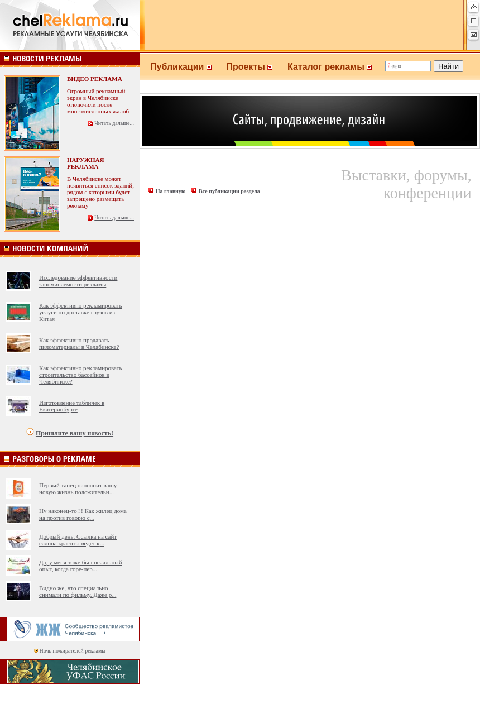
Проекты (256, 66)
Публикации (188, 66)
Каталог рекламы (334, 66)
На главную (171, 191)
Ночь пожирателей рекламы (72, 651)
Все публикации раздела (229, 191)
